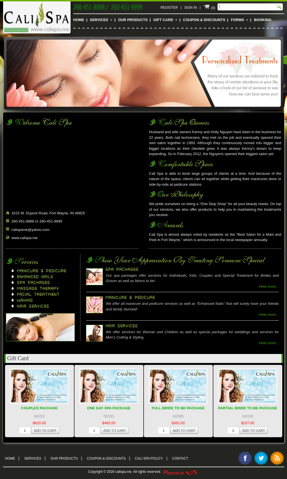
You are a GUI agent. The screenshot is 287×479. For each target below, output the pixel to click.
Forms (237, 20)
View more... (269, 286)
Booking (262, 20)
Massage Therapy (38, 289)
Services (99, 20)
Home (78, 20)
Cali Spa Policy (151, 457)
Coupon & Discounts (204, 20)
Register (169, 8)
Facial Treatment (38, 294)
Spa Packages (33, 283)
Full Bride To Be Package (178, 408)
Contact (180, 458)
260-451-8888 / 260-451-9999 (108, 6)
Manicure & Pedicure (42, 271)
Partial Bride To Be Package (247, 408)
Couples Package (39, 408)
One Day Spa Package (108, 408)
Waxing (25, 300)
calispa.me (123, 472)
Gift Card (163, 20)
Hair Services (33, 306)
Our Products (133, 20)
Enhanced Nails (35, 277)
